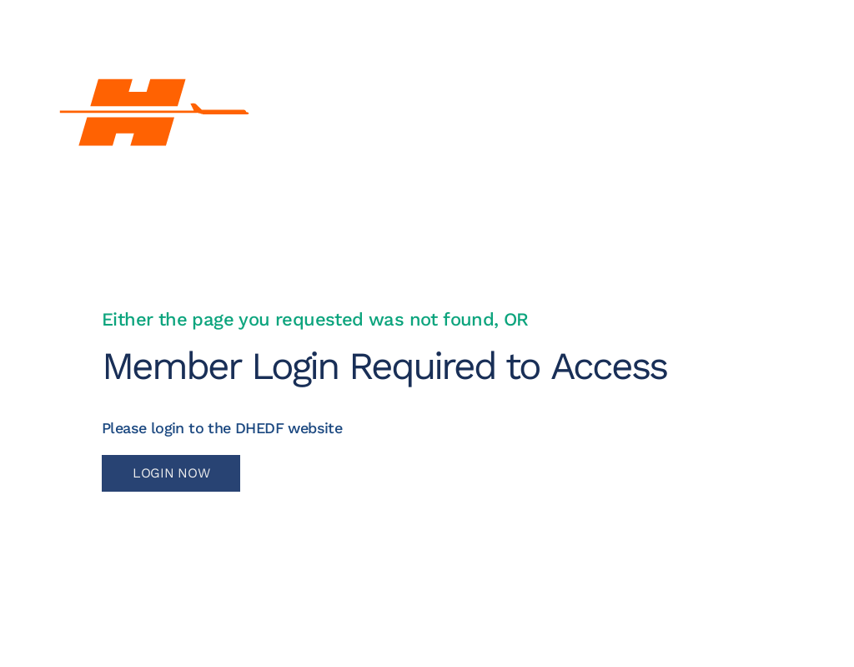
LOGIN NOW (171, 473)
